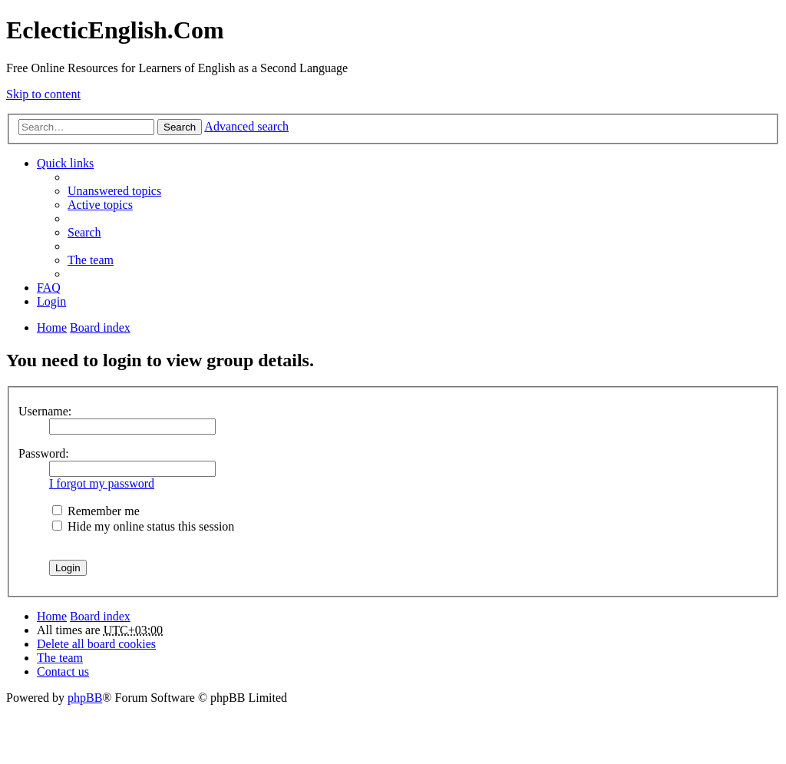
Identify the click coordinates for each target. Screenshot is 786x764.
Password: (43, 453)
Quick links (65, 163)
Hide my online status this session (143, 526)
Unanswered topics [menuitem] (114, 190)
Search (179, 127)
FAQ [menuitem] (49, 287)
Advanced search (246, 126)
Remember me (96, 511)
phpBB (85, 697)
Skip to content (43, 94)
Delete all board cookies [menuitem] (96, 643)
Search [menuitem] (84, 232)
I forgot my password (101, 483)
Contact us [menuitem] (63, 671)
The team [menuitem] (91, 259)
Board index (100, 616)
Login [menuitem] (51, 301)
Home (52, 616)
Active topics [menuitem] (100, 204)
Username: (44, 411)
